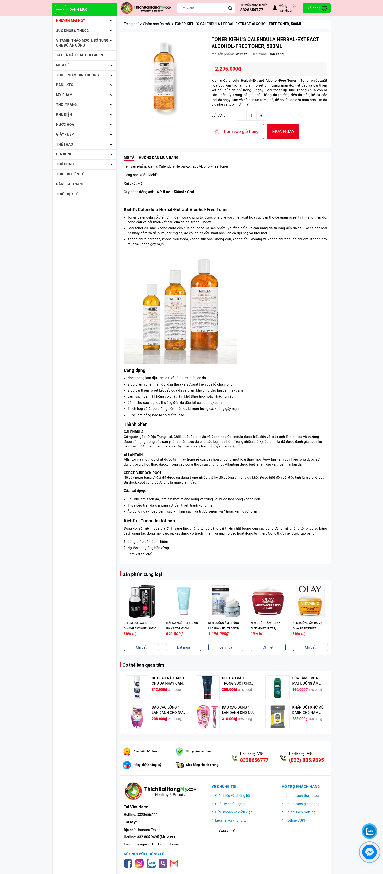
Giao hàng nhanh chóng (202, 765)
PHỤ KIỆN (64, 115)
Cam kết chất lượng (147, 751)
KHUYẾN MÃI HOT (70, 21)
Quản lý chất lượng (230, 804)
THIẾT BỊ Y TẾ (67, 194)
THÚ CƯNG (65, 164)
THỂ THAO (64, 144)
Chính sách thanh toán (302, 796)
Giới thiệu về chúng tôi (232, 796)
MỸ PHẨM (64, 95)
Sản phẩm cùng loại (142, 574)
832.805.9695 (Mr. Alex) (156, 837)
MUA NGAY (283, 131)
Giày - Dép (65, 134)
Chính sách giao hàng (302, 804)
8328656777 (251, 10)
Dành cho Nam (69, 184)
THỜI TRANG (66, 105)
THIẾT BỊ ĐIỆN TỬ (70, 174)
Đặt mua (183, 647)
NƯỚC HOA (65, 125)
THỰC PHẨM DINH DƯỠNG (77, 75)
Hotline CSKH (296, 820)
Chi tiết (141, 647)
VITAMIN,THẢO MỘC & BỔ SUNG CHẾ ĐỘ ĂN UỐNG (82, 43)
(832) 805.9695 (306, 760)
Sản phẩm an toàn (198, 751)
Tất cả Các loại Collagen (79, 55)
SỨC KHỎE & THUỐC (72, 31)
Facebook (227, 830)
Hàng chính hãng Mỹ (148, 765)
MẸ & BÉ (63, 65)
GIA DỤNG (64, 154)
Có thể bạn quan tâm (143, 665)
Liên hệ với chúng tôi (231, 820)
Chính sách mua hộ (300, 812)
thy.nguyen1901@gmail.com (157, 844)
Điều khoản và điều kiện (234, 812)
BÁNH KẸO (64, 85)
